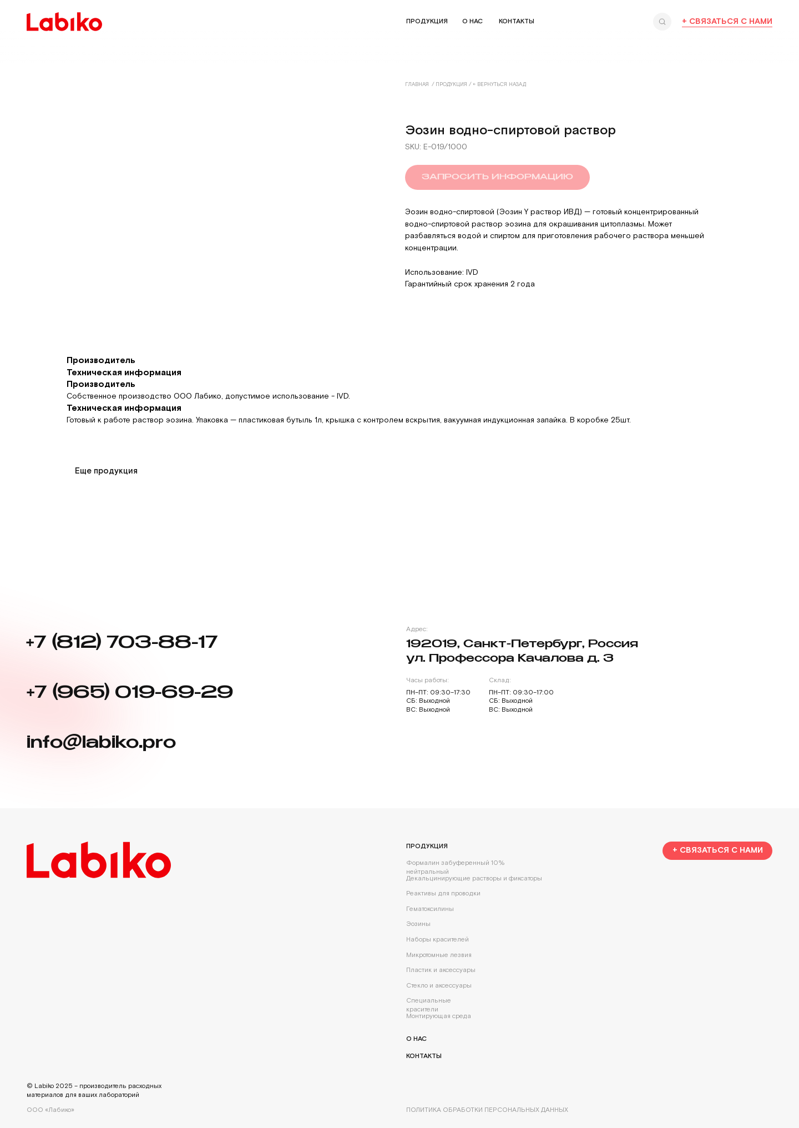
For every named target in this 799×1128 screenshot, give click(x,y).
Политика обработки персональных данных (487, 1110)
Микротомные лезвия (439, 955)
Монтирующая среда (438, 1016)
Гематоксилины (430, 909)
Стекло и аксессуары (439, 985)
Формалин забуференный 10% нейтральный (455, 867)
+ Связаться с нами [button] (727, 21)
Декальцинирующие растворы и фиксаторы (474, 878)
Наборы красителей (437, 939)
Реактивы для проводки (443, 893)
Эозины (418, 924)
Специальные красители (428, 1005)
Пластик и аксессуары (441, 970)
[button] (717, 851)
